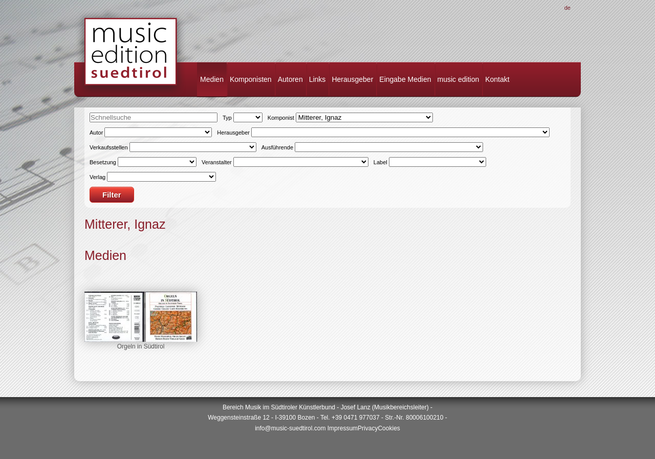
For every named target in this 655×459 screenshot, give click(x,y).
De (567, 8)
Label (380, 162)
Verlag (97, 177)
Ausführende (277, 147)
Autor (96, 132)
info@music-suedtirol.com (290, 428)
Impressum (343, 428)
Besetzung (103, 162)
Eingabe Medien (405, 79)
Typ (227, 118)
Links (317, 79)
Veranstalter (217, 162)
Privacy (368, 428)
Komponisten (251, 79)
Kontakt (497, 79)
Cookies (389, 428)
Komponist (281, 118)
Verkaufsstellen (109, 147)
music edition (458, 79)
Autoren (290, 79)
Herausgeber (352, 79)
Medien (212, 79)
